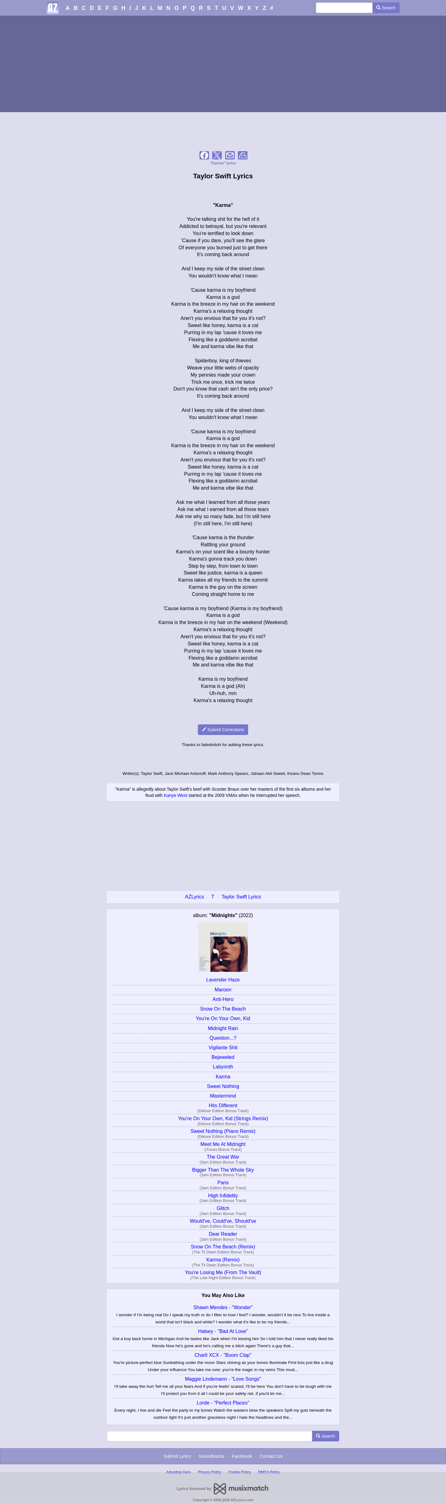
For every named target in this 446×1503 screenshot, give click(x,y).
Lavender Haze (223, 979)
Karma (223, 1076)
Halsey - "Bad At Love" (223, 1331)
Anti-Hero (223, 999)
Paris (223, 1182)
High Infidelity (223, 1195)
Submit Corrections (223, 729)
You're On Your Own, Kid (223, 1018)
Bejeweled (223, 1057)
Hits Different (223, 1105)
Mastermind (223, 1096)
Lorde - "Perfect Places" (223, 1402)
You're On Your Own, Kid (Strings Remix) (223, 1118)
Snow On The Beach (223, 1008)
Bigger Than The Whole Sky (223, 1170)
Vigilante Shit (222, 1047)
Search (386, 7)
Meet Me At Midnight (223, 1144)
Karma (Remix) (223, 1259)
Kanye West (175, 795)
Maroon (223, 989)
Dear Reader (223, 1234)
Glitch (223, 1208)
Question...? (223, 1038)
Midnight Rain (223, 1028)
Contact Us (271, 1456)
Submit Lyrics (177, 1456)
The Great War (223, 1157)
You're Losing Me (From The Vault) (223, 1272)
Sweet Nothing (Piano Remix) (223, 1131)
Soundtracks (211, 1456)
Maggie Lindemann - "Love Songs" (223, 1379)
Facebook (242, 1456)
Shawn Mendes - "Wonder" (223, 1307)
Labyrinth (223, 1066)
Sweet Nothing (223, 1086)
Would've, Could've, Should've (223, 1221)
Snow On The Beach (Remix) (223, 1246)
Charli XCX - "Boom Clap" (223, 1355)
